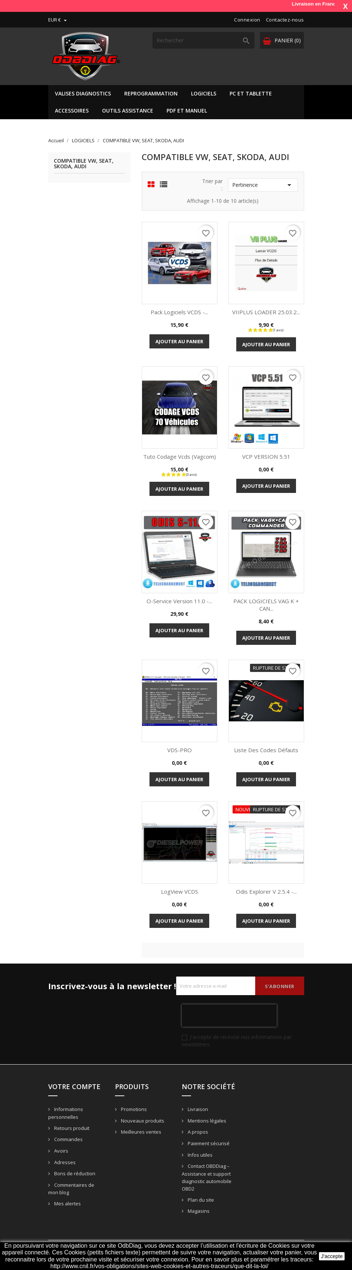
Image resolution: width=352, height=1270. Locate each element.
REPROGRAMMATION (151, 93)
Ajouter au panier (179, 341)
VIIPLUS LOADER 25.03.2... (266, 312)
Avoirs (60, 1150)
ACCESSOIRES (72, 110)
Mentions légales (206, 1120)
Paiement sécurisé (208, 1143)
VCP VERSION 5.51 (266, 456)
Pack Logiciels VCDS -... (179, 312)
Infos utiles (200, 1155)
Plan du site (200, 1199)
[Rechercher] (203, 40)
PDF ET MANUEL (187, 110)
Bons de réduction (74, 1173)
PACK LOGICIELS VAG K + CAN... (266, 604)
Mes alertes (67, 1203)
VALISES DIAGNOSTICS (83, 93)
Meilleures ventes (140, 1131)
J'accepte (332, 1256)
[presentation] (229, 1015)
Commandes (68, 1139)
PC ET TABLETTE (251, 93)
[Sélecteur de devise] (58, 19)
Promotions (133, 1109)
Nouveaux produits (142, 1120)
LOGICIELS (203, 93)
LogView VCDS (179, 891)
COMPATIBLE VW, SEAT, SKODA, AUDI (84, 164)
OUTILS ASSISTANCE (127, 110)
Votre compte (74, 1086)
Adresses (64, 1162)
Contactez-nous (285, 19)
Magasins (198, 1211)
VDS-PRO (179, 750)
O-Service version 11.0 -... (179, 601)
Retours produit (71, 1128)
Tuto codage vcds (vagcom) (179, 456)
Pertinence (263, 185)
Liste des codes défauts (266, 750)
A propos (197, 1131)
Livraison (197, 1109)
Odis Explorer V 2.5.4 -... (266, 891)
